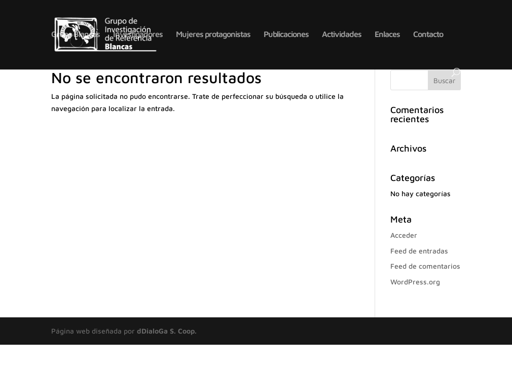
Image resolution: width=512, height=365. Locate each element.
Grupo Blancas (75, 34)
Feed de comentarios (425, 266)
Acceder (403, 235)
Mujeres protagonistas (213, 34)
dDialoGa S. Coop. (167, 330)
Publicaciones (286, 34)
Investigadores (138, 34)
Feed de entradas (419, 250)
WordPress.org (415, 281)
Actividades (341, 34)
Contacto (428, 34)
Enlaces (387, 34)
